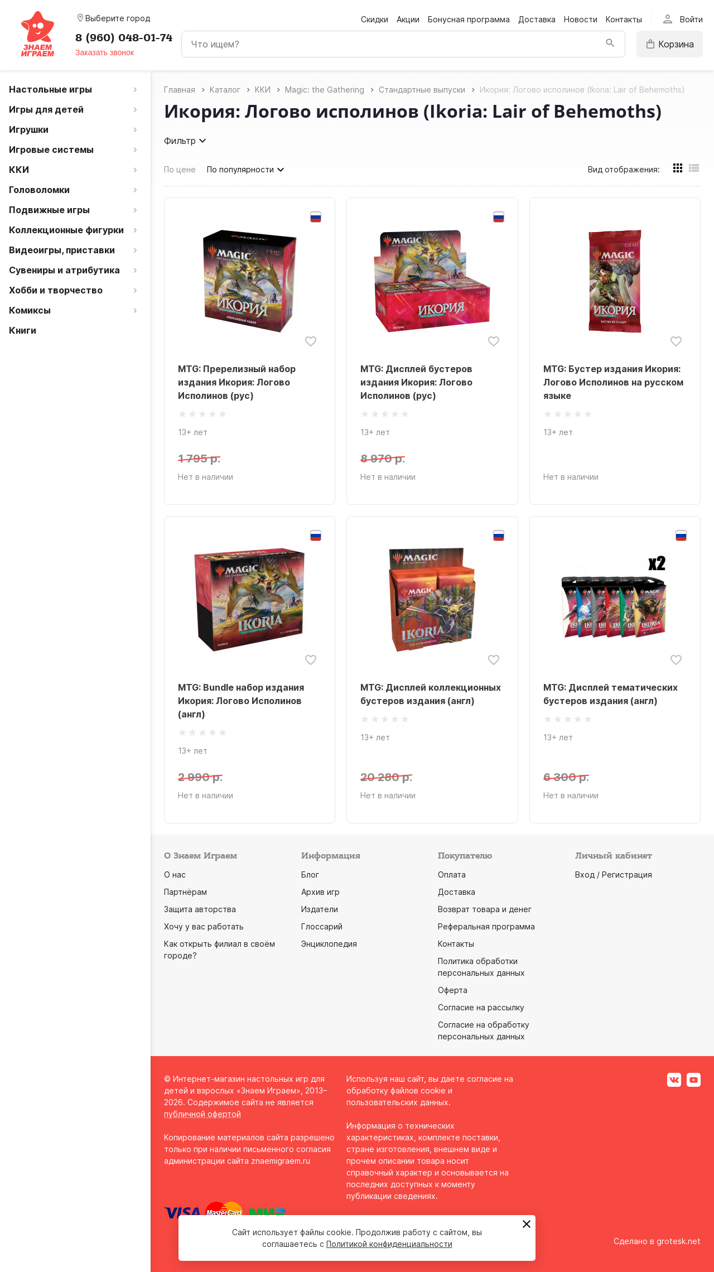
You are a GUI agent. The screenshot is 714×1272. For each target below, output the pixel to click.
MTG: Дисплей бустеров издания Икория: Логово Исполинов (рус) (416, 382)
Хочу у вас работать (204, 926)
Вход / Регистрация (613, 874)
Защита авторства (200, 909)
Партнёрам (185, 892)
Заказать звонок (104, 52)
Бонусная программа (469, 19)
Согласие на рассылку (481, 1007)
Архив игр (320, 892)
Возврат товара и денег (485, 909)
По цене (180, 169)
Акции (408, 19)
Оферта (452, 990)
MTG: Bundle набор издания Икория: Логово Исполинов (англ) (241, 701)
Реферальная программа (486, 926)
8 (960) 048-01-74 (123, 38)
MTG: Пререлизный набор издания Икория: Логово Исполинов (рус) (237, 382)
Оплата (452, 874)
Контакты (624, 19)
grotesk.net (679, 1241)
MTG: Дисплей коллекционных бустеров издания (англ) (430, 694)
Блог (310, 874)
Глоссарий (321, 926)
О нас (175, 874)
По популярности (247, 169)
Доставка (537, 19)
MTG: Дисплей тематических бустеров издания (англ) (610, 694)
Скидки (374, 19)
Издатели (319, 909)
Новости (580, 19)
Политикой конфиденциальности (389, 1244)
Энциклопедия (329, 943)
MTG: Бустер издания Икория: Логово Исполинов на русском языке (613, 382)
